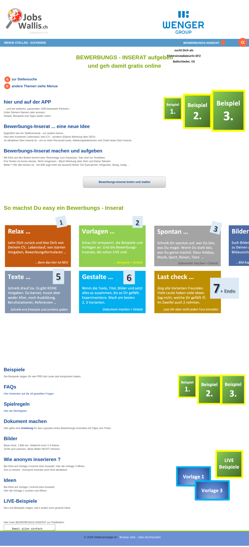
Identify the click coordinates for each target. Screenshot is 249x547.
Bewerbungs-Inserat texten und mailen (124, 182)
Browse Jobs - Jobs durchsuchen (140, 538)
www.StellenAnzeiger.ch (28, 21)
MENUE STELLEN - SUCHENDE (25, 42)
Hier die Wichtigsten (15, 410)
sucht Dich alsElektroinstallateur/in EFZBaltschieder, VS (184, 56)
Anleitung (27, 428)
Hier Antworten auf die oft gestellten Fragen (29, 393)
